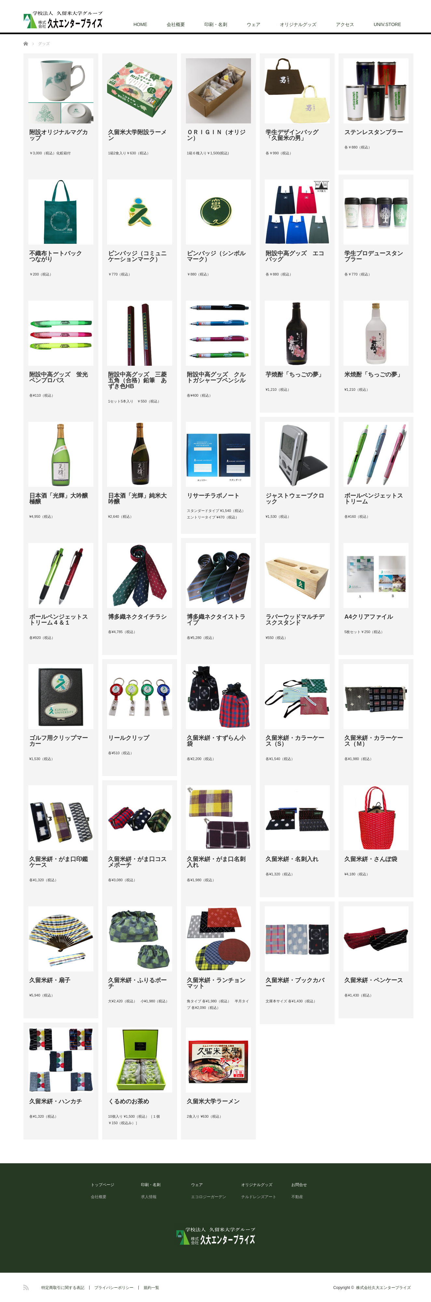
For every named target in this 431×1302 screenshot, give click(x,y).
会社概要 (176, 24)
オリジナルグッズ (298, 24)
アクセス (345, 24)
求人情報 (150, 1197)
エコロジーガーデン (208, 1197)
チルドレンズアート (258, 1197)
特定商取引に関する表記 (62, 1288)
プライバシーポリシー (113, 1288)
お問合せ (299, 1185)
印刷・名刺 (215, 24)
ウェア (253, 24)
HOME (140, 24)
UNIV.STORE (387, 24)
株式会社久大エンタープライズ (383, 1287)
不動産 (297, 1197)
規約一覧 (151, 1288)
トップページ (102, 1185)
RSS (25, 1286)
